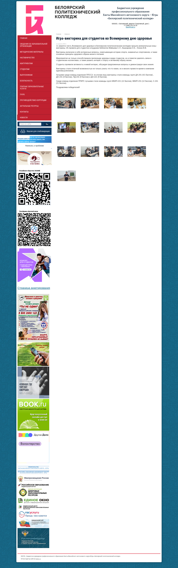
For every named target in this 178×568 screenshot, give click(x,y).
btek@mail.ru (130, 27)
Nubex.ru (38, 559)
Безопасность (26, 81)
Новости (24, 117)
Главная (23, 38)
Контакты (24, 112)
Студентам (24, 69)
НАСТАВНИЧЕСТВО (27, 58)
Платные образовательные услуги (32, 87)
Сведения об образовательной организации (33, 45)
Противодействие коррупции (33, 100)
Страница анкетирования (34, 287)
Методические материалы (31, 52)
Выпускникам (26, 75)
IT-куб (22, 94)
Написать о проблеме (34, 146)
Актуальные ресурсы (29, 106)
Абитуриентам (26, 63)
